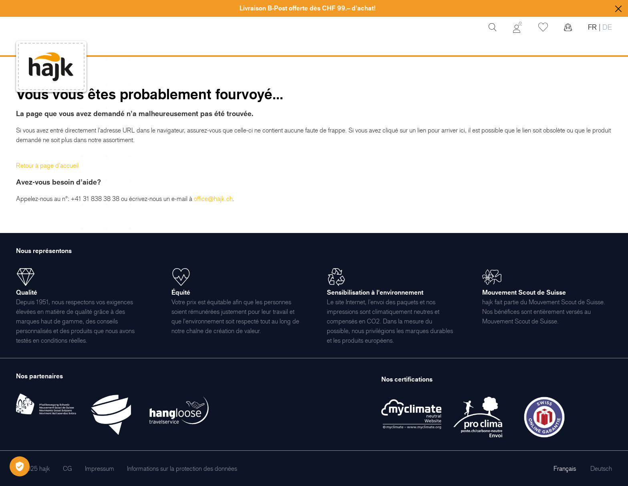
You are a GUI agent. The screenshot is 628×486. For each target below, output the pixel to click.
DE (606, 27)
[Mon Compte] (517, 27)
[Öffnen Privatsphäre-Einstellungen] (20, 466)
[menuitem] (67, 468)
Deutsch (601, 468)
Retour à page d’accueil (47, 165)
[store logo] (51, 66)
